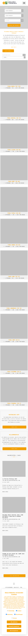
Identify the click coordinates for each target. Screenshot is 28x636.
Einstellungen (18, 614)
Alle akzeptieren (14, 630)
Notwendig (10, 610)
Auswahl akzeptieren (14, 626)
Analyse (18, 610)
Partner (14, 618)
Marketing (9, 614)
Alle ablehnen (14, 622)
